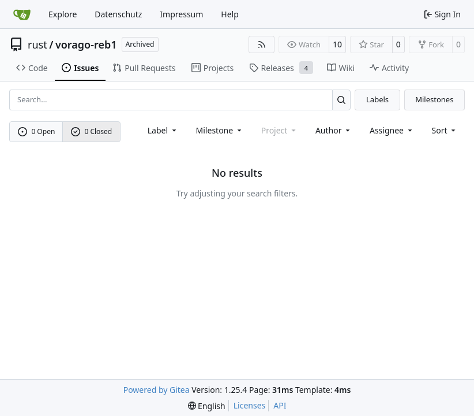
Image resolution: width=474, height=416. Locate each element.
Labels (377, 99)
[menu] (444, 130)
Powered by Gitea (156, 389)
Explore (62, 14)
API (279, 405)
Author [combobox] (333, 130)
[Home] (22, 14)
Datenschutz (118, 14)
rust (37, 44)
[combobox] (163, 130)
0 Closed (91, 131)
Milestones (434, 99)
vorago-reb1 (86, 44)
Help (230, 14)
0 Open (36, 131)
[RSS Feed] (262, 44)
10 (337, 44)
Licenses (250, 405)
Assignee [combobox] (392, 130)
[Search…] (341, 100)
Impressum (181, 14)
